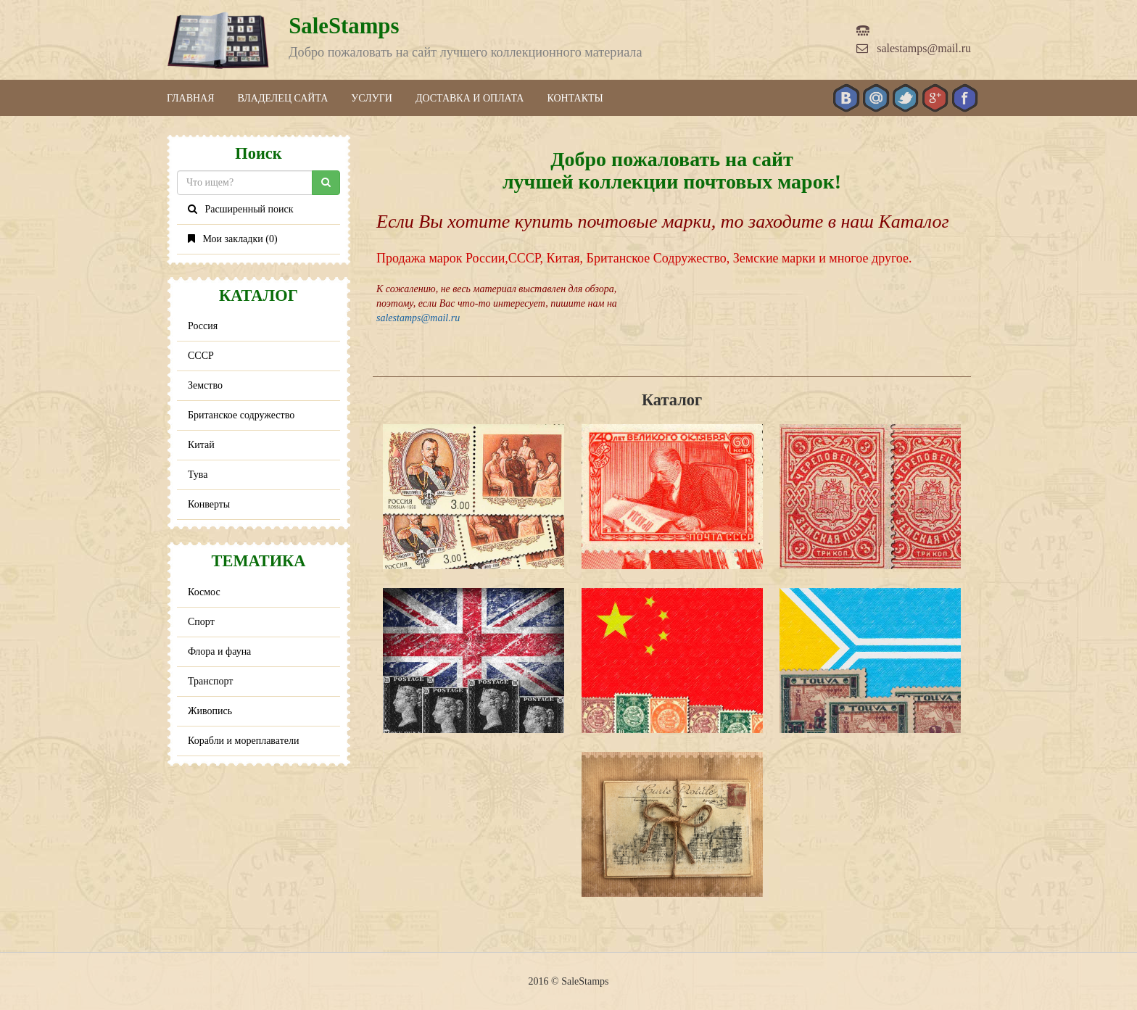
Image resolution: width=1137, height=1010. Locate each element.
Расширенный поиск (241, 209)
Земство (205, 385)
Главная (191, 98)
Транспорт (210, 681)
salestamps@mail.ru (913, 48)
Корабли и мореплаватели (243, 740)
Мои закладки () (233, 238)
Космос (204, 592)
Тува (198, 474)
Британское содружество (241, 415)
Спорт (201, 621)
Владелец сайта (283, 98)
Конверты (209, 504)
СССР (201, 355)
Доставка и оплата (469, 98)
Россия (203, 325)
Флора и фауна (219, 651)
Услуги (371, 98)
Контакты (575, 98)
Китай (201, 444)
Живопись (210, 710)
